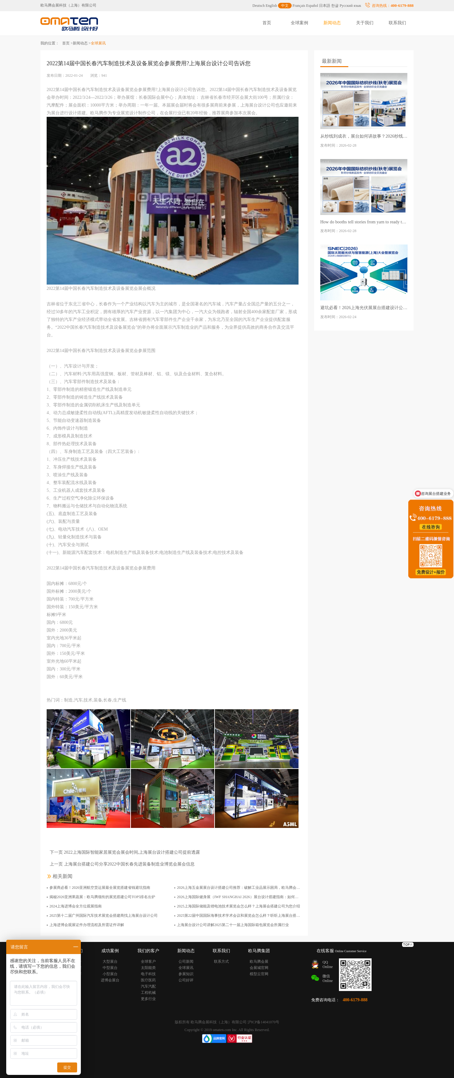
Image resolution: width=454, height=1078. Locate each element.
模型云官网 (259, 974)
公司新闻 (185, 961)
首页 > (67, 43)
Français (299, 5)
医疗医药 (148, 980)
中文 (285, 5)
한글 (335, 5)
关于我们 (364, 23)
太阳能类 (148, 968)
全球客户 (148, 961)
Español (312, 5)
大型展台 (110, 961)
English (271, 5)
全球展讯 (185, 968)
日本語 (324, 5)
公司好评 (185, 980)
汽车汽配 (148, 986)
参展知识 (185, 974)
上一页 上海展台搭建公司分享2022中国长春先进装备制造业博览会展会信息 (122, 864)
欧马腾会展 (259, 961)
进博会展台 (110, 980)
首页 (266, 23)
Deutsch (258, 5)
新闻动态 (332, 23)
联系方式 (221, 961)
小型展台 (110, 974)
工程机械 (148, 992)
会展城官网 (259, 968)
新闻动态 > (82, 43)
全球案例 (299, 23)
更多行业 (148, 999)
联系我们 (397, 23)
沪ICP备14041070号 (264, 1022)
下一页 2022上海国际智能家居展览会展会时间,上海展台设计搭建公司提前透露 (125, 852)
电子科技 (148, 974)
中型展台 (110, 968)
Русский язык (350, 5)
